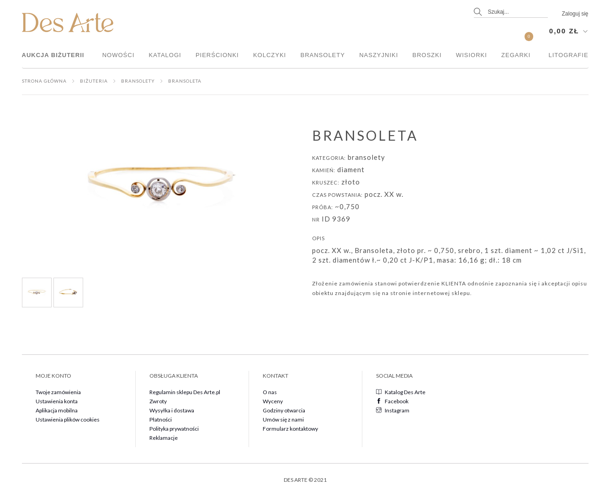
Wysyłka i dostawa (171, 410)
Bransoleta (185, 81)
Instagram (392, 410)
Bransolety (322, 55)
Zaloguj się (575, 14)
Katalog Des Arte (400, 392)
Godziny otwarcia (284, 410)
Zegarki (515, 55)
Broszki (427, 55)
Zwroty (158, 401)
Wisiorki (471, 55)
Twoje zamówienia (58, 392)
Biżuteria (94, 81)
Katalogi (165, 55)
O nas (270, 392)
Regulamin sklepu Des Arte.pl (184, 392)
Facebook (392, 401)
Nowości (118, 55)
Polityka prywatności (174, 428)
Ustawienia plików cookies (68, 419)
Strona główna (44, 81)
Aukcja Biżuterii (53, 55)
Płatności (160, 419)
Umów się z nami (283, 419)
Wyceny (273, 401)
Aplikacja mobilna (57, 410)
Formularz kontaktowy (290, 428)
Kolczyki (269, 55)
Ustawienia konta (57, 401)
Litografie (569, 55)
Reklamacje (163, 437)
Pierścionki (217, 55)
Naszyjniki (378, 55)
